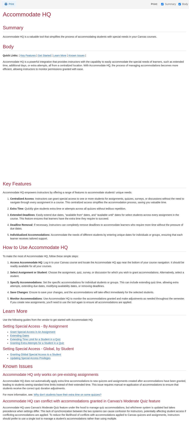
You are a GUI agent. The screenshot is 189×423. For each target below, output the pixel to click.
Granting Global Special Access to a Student (35, 354)
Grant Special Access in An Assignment (32, 331)
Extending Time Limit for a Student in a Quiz (35, 339)
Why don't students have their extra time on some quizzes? (67, 394)
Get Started (44, 55)
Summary (168, 4)
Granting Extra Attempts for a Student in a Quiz (37, 343)
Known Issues (76, 55)
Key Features (28, 55)
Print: (154, 4)
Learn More (59, 55)
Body (183, 4)
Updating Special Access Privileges (30, 358)
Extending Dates (19, 335)
